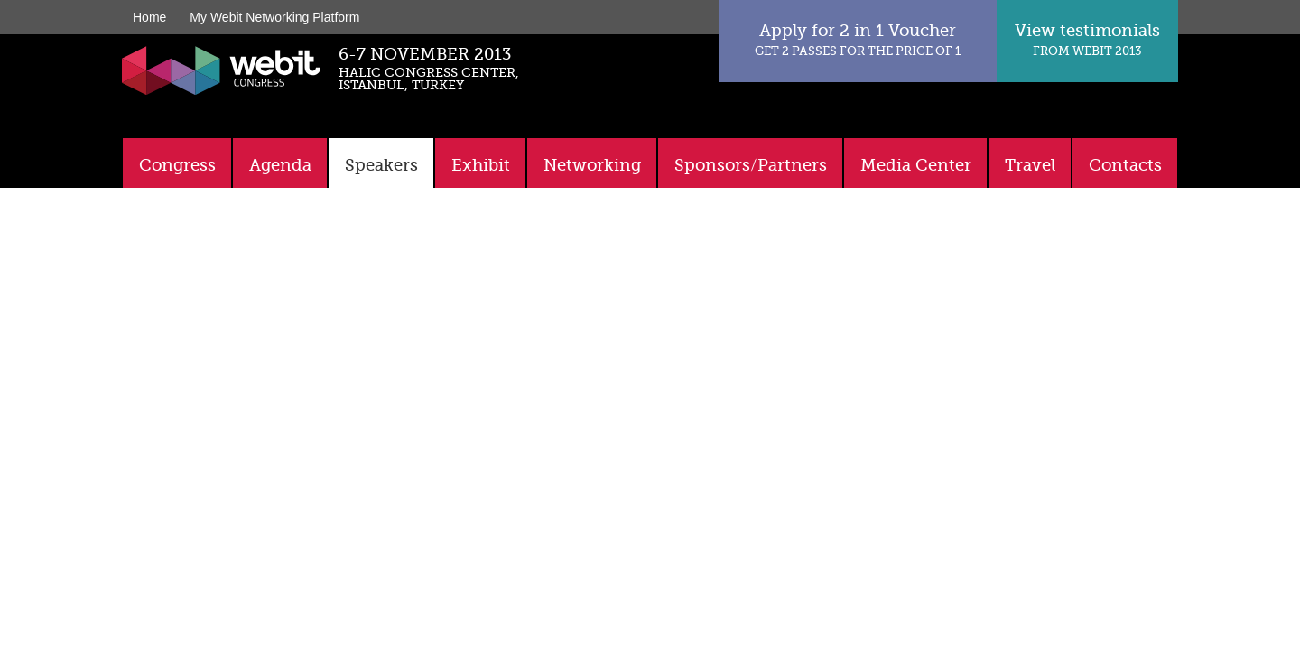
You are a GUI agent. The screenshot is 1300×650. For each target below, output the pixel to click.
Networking (592, 165)
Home (149, 17)
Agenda (280, 165)
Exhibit (480, 165)
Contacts (1125, 165)
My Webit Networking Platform (274, 17)
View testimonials (1087, 39)
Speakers (381, 165)
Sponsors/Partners (750, 165)
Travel (1030, 165)
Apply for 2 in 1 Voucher (858, 39)
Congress (177, 165)
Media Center (915, 165)
